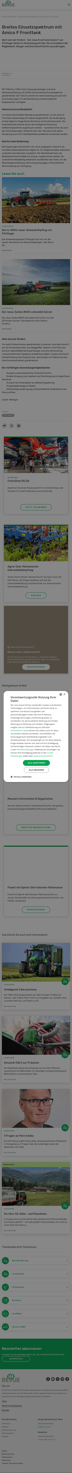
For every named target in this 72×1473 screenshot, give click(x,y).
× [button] (64, 694)
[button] (21, 776)
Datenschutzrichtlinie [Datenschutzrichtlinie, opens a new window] (43, 756)
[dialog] (36, 736)
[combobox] (61, 694)
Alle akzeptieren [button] (36, 763)
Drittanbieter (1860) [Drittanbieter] (19, 730)
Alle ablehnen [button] (36, 770)
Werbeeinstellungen (25, 749)
